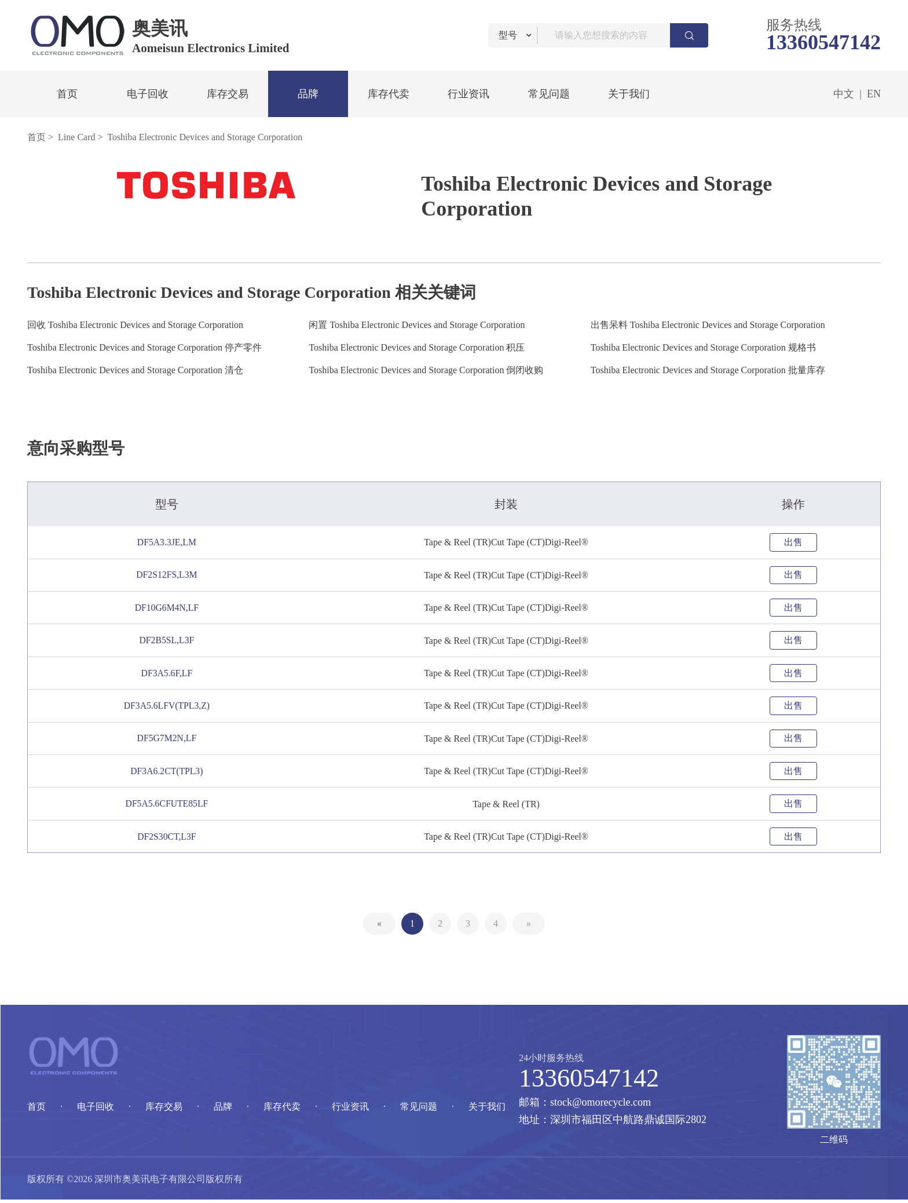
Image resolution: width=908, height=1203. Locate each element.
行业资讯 (468, 94)
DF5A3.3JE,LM (168, 542)
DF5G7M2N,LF (168, 740)
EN (874, 94)
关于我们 (629, 94)
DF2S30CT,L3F (169, 839)
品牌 (308, 94)
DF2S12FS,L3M (169, 575)
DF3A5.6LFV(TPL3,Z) (169, 707)
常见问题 (549, 94)
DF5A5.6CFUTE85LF (169, 806)
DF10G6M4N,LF (168, 608)
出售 (793, 542)
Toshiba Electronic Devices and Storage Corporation (204, 137)
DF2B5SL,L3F (168, 641)
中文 (843, 94)
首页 (67, 94)
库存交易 (227, 94)
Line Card (76, 137)
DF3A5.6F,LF (168, 674)
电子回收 (148, 94)
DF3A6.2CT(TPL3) (169, 773)
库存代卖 (388, 94)
